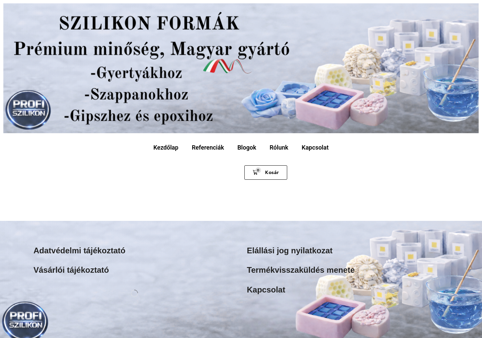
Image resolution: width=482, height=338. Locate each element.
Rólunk (278, 147)
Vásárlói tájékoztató (71, 269)
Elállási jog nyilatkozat (290, 250)
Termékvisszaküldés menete (301, 269)
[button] (265, 172)
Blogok (246, 147)
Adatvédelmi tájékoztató (79, 250)
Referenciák (208, 147)
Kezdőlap (165, 147)
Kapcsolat (315, 147)
